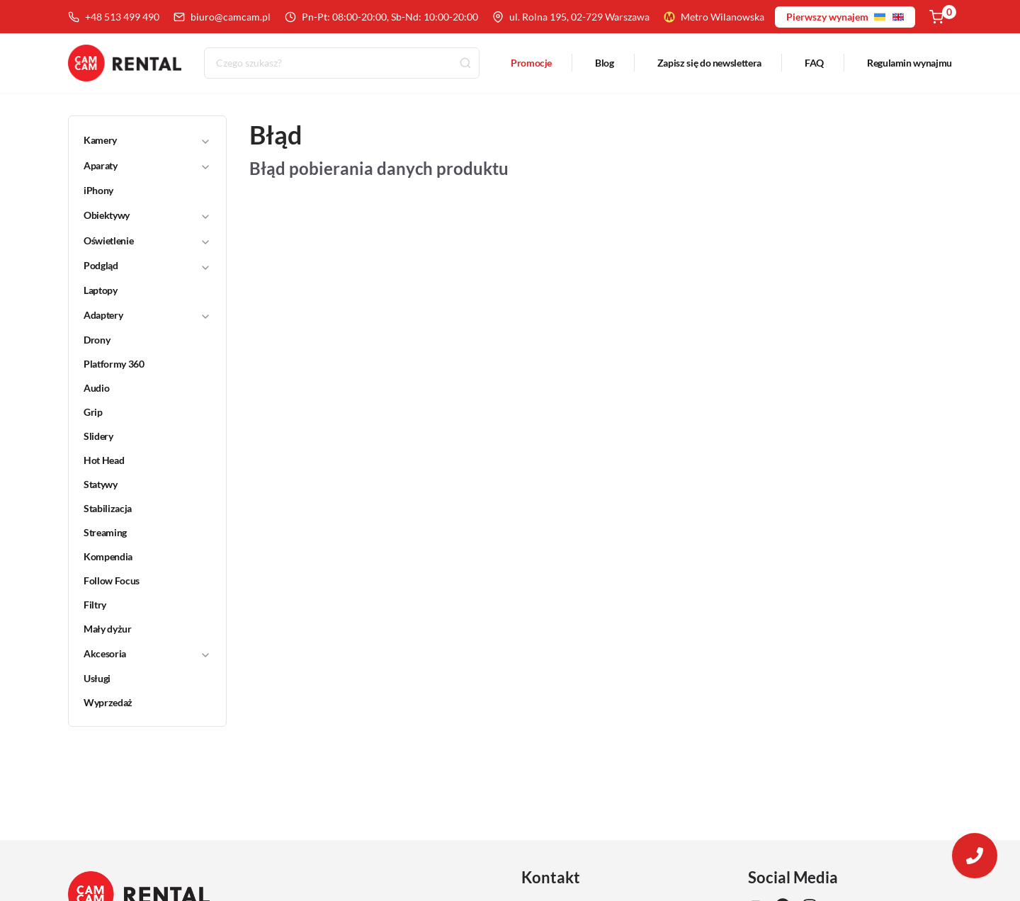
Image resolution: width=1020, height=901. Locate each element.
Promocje (531, 63)
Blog (604, 63)
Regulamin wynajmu (909, 63)
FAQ (814, 63)
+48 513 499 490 (113, 17)
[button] (138, 141)
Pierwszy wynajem (845, 17)
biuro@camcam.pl (222, 17)
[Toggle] (205, 141)
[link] (139, 191)
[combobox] (342, 63)
